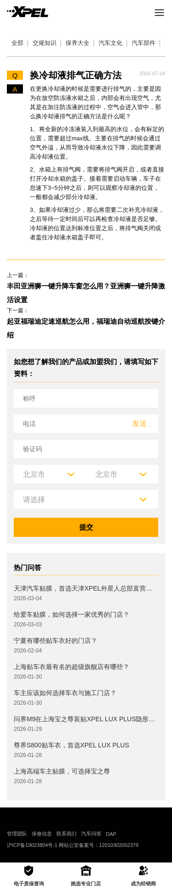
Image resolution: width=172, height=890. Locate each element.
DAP (111, 834)
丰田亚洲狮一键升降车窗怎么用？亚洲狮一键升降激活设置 (86, 293)
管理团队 (17, 833)
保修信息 (42, 833)
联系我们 (66, 833)
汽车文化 (110, 42)
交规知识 (44, 42)
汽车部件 (143, 42)
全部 (17, 42)
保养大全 (77, 42)
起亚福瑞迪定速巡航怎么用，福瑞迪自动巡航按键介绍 (86, 328)
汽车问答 (91, 833)
